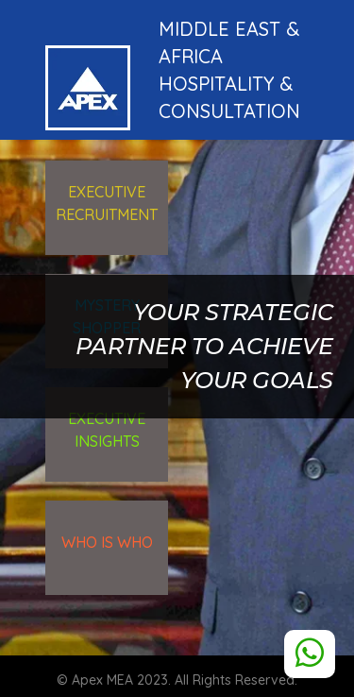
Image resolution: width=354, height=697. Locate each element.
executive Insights (106, 429)
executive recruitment (107, 203)
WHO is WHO (107, 542)
